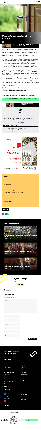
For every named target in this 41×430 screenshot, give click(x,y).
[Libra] (20, 47)
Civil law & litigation (7, 367)
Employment (6, 376)
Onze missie (23, 396)
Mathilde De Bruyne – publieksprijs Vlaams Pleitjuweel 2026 (14, 129)
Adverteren (23, 369)
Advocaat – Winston (7, 178)
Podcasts (7, 389)
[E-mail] (19, 122)
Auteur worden (24, 367)
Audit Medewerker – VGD (8, 184)
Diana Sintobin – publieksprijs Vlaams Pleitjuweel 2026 (13, 131)
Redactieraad (23, 399)
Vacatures (23, 376)
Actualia (9, 33)
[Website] (18, 122)
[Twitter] (23, 122)
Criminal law (6, 374)
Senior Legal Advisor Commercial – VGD (10, 195)
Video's (6, 233)
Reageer (6, 209)
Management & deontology (9, 381)
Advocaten (13, 33)
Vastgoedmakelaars (24, 33)
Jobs (22, 380)
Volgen (8, 393)
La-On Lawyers (24, 95)
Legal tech (6, 379)
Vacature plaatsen (24, 383)
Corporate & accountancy (9, 372)
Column (5, 369)
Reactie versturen (33, 338)
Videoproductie (24, 372)
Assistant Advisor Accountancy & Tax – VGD (11, 190)
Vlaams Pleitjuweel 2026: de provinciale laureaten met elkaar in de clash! (16, 128)
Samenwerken (25, 365)
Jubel (8, 41)
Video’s (6, 386)
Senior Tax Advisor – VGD (8, 201)
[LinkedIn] (21, 122)
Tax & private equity (7, 383)
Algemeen (18, 33)
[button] (39, 1)
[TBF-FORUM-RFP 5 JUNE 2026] (20, 170)
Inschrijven (20, 284)
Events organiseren (24, 374)
